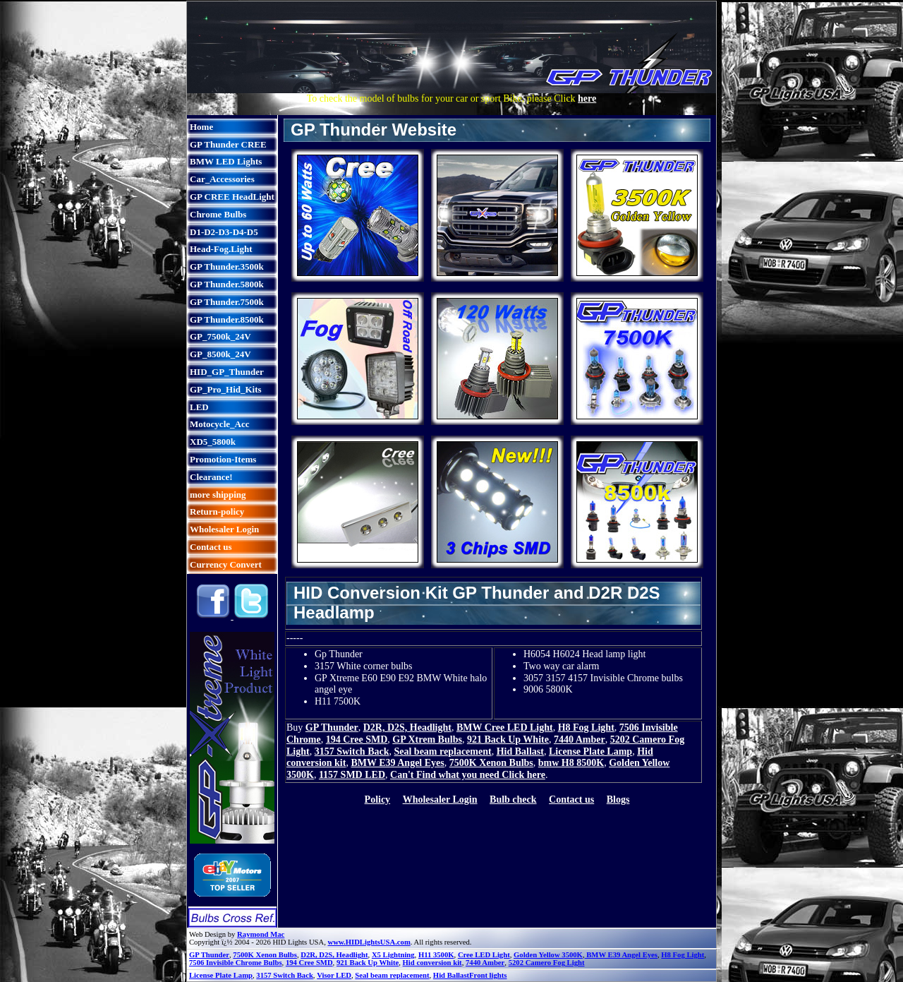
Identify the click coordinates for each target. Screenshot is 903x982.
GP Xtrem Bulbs (427, 739)
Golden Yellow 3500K (548, 955)
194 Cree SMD (357, 739)
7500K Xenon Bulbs (491, 763)
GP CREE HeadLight (232, 196)
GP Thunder (331, 727)
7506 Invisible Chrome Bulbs (235, 962)
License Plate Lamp (590, 751)
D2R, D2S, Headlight (407, 727)
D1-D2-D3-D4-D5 (224, 232)
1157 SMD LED (352, 775)
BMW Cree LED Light (504, 727)
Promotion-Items (223, 459)
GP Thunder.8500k (227, 319)
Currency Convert (226, 564)
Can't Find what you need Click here (467, 775)
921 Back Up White (508, 739)
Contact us (211, 546)
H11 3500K (436, 955)
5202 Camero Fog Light (547, 962)
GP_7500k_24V (220, 336)
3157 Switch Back (352, 751)
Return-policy (217, 511)
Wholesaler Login (224, 529)
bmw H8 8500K (571, 763)
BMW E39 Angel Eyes (397, 763)
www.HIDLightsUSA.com (369, 942)
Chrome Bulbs (218, 214)
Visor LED (334, 975)
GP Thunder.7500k (227, 302)
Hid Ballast (520, 751)
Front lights (488, 975)
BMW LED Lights (226, 161)
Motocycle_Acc (219, 424)
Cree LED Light (484, 955)
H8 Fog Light (586, 727)
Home (201, 126)
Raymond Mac (260, 934)
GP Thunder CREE (228, 144)
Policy (378, 799)
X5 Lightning (393, 955)
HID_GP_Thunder (227, 371)
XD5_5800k (213, 441)
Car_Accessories (222, 179)
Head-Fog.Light (221, 249)
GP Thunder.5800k (227, 284)
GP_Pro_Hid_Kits (226, 389)
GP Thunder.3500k (227, 266)
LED (199, 407)
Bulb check (513, 799)
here (587, 98)
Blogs (618, 799)
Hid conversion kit (432, 962)
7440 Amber (579, 739)
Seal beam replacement (442, 751)
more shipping (218, 494)
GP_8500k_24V (220, 354)
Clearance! (211, 477)
